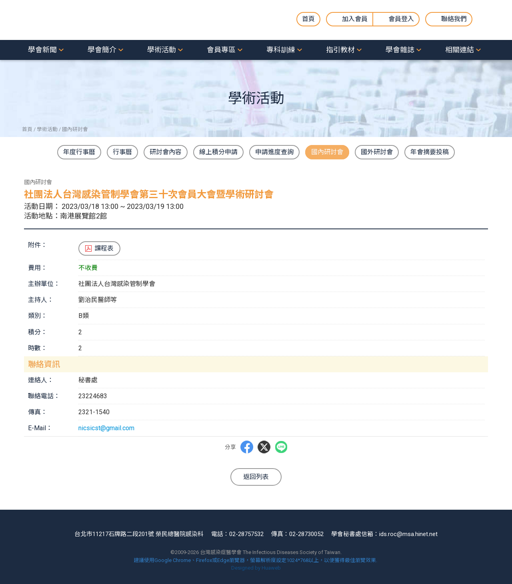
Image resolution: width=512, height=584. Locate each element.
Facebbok (246, 447)
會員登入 (401, 19)
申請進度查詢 (274, 152)
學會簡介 (102, 50)
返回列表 (256, 477)
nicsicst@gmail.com (106, 428)
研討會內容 (166, 152)
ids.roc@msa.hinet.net (408, 534)
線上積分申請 (218, 152)
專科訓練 (280, 50)
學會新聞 (42, 50)
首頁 (308, 19)
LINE (281, 447)
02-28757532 (246, 534)
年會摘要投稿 (429, 152)
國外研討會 (377, 152)
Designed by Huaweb (256, 568)
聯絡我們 (454, 19)
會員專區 (221, 50)
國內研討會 (327, 152)
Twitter (264, 447)
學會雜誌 (400, 50)
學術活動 (161, 50)
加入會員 (355, 19)
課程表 (104, 248)
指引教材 (340, 50)
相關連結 (459, 50)
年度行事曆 (79, 152)
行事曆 (122, 152)
